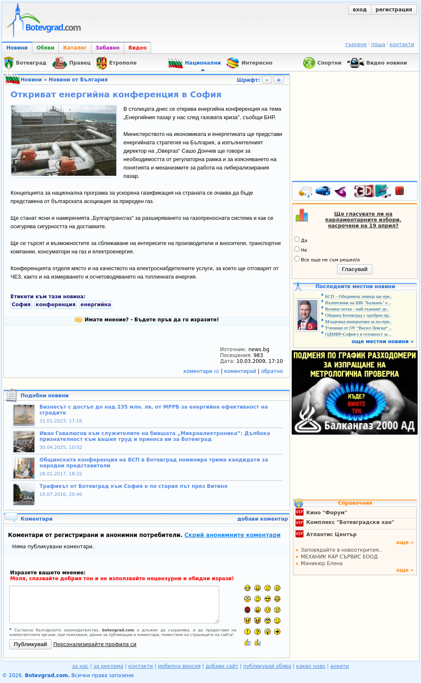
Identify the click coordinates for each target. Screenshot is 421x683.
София (21, 305)
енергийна (96, 305)
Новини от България (78, 80)
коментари (202, 371)
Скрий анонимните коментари (232, 535)
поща (378, 44)
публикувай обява (267, 666)
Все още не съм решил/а (327, 259)
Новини (17, 48)
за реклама (108, 666)
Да (300, 240)
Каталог (74, 48)
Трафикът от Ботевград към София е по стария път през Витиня (133, 486)
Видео (137, 48)
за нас (80, 666)
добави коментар (262, 519)
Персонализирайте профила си (94, 644)
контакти (402, 44)
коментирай (241, 371)
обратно (272, 371)
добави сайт (222, 666)
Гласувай (354, 269)
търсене (356, 44)
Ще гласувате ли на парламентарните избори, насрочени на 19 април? (363, 220)
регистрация (394, 10)
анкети (339, 666)
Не (300, 249)
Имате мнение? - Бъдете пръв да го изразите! (146, 320)
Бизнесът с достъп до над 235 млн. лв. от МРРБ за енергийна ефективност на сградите (153, 410)
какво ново (310, 666)
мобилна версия (179, 666)
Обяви (45, 48)
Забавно (108, 48)
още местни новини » (383, 341)
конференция (56, 305)
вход (360, 10)
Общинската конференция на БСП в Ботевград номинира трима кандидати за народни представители (153, 463)
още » (405, 542)
